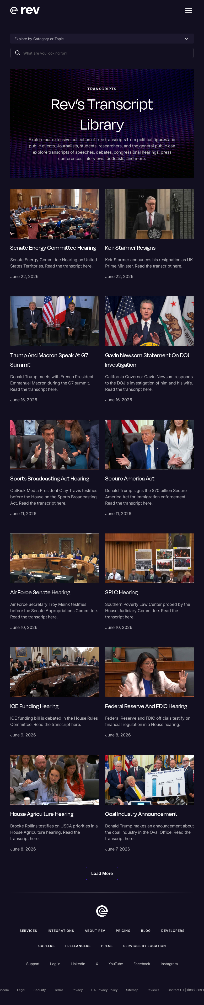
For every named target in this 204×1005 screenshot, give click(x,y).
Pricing (123, 931)
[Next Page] (102, 873)
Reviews (153, 990)
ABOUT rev (95, 931)
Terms (58, 990)
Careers (46, 946)
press (107, 946)
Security (40, 990)
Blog (146, 931)
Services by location (144, 946)
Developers (173, 931)
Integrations (61, 931)
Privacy (77, 990)
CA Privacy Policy (104, 990)
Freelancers (78, 946)
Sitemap (132, 990)
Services (28, 931)
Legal (21, 990)
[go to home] (102, 911)
